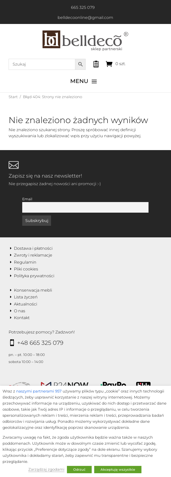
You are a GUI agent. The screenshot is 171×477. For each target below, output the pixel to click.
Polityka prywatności (34, 275)
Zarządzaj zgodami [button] (46, 469)
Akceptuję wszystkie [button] (118, 469)
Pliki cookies (26, 269)
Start (13, 96)
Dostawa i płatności (33, 248)
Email (27, 199)
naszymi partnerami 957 (39, 391)
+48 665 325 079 (40, 342)
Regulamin (25, 262)
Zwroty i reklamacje (33, 255)
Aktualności (25, 304)
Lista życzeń (26, 297)
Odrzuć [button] (79, 469)
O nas (19, 310)
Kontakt (22, 317)
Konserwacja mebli (33, 290)
